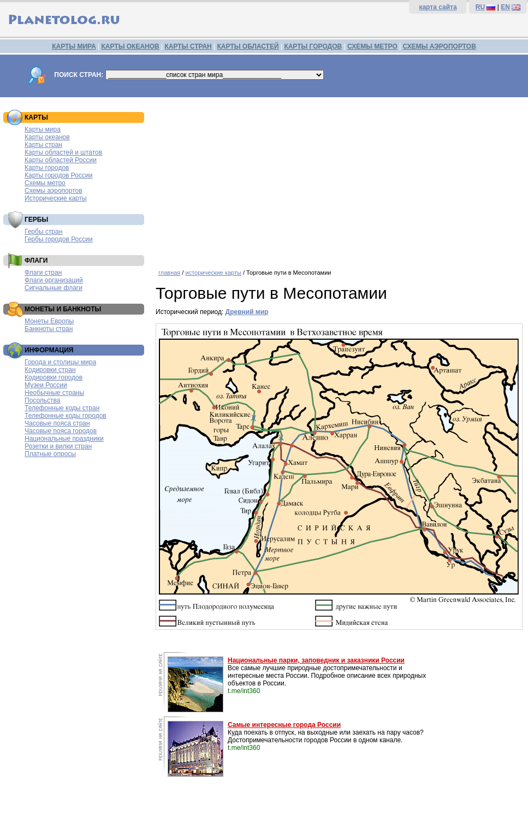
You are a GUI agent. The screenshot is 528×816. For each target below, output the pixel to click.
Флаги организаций (54, 280)
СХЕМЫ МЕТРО (372, 46)
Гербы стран (43, 231)
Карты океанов (47, 137)
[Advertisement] (339, 179)
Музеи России (46, 385)
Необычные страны (54, 393)
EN (505, 7)
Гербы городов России (59, 239)
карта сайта (437, 7)
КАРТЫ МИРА (74, 46)
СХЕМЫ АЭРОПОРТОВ (439, 46)
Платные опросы (50, 454)
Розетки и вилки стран (58, 446)
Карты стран (43, 145)
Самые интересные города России (284, 725)
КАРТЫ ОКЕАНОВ (130, 46)
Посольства (43, 400)
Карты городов (47, 168)
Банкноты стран (49, 329)
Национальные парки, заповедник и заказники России (316, 660)
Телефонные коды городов (65, 415)
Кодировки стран (50, 370)
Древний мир (247, 312)
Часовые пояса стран (57, 423)
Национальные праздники (64, 438)
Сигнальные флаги (53, 288)
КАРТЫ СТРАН (188, 46)
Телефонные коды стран (62, 408)
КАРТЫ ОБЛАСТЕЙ (248, 46)
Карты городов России (58, 175)
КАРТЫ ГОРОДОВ (313, 46)
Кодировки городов (53, 377)
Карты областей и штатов (63, 152)
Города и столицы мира (60, 362)
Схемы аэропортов (53, 190)
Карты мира (43, 129)
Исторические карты (56, 198)
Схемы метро (45, 183)
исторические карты (213, 272)
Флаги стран (43, 272)
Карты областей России (61, 160)
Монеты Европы (49, 321)
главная (169, 272)
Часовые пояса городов (61, 431)
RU (480, 7)
